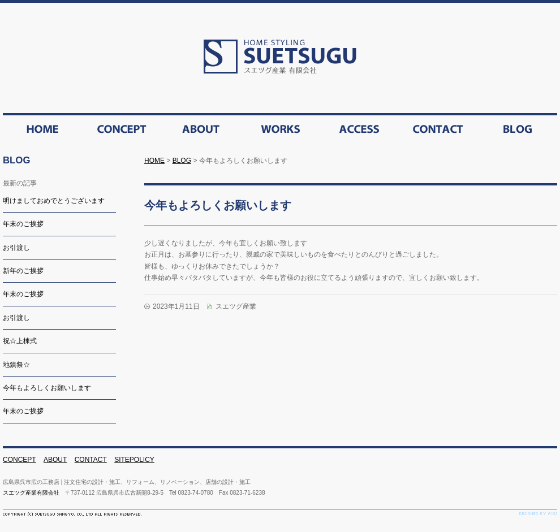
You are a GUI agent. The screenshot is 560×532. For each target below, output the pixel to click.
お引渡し (16, 248)
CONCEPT (19, 460)
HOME (154, 161)
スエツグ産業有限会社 (31, 493)
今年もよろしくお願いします (47, 388)
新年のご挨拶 (23, 271)
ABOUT (55, 460)
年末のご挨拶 (23, 224)
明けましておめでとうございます (54, 201)
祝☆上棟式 (20, 341)
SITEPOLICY (134, 460)
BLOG (182, 161)
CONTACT (91, 460)
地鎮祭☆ (16, 365)
